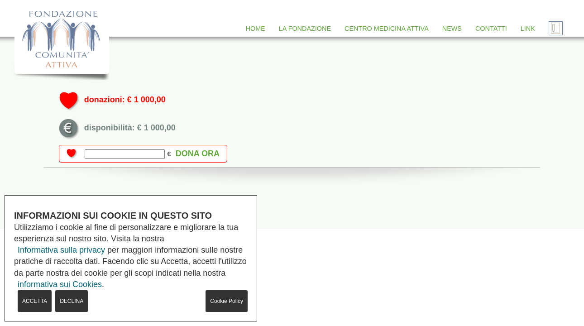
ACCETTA (34, 301)
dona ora (198, 153)
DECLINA (71, 301)
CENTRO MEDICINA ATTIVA (387, 28)
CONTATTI (491, 28)
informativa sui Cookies (60, 284)
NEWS (452, 28)
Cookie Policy (226, 301)
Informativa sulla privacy (61, 249)
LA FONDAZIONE (305, 28)
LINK (528, 28)
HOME (255, 28)
